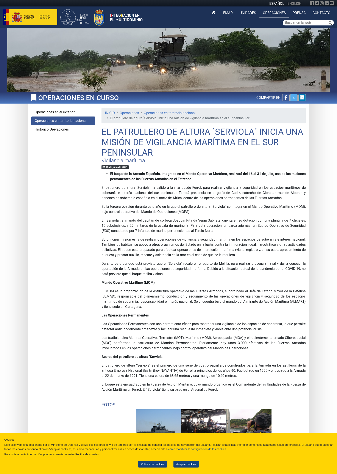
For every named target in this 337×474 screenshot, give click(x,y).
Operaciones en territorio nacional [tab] (60, 121)
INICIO (110, 113)
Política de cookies (152, 464)
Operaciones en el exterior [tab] (55, 112)
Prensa (299, 13)
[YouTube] (332, 3)
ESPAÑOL (276, 4)
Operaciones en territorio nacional (170, 113)
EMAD (228, 13)
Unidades (248, 13)
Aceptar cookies (186, 464)
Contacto (321, 13)
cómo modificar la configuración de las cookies (197, 449)
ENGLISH (294, 4)
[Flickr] (327, 3)
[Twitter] (317, 3)
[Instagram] (322, 3)
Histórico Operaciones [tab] (52, 129)
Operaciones (274, 13)
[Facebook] (312, 3)
